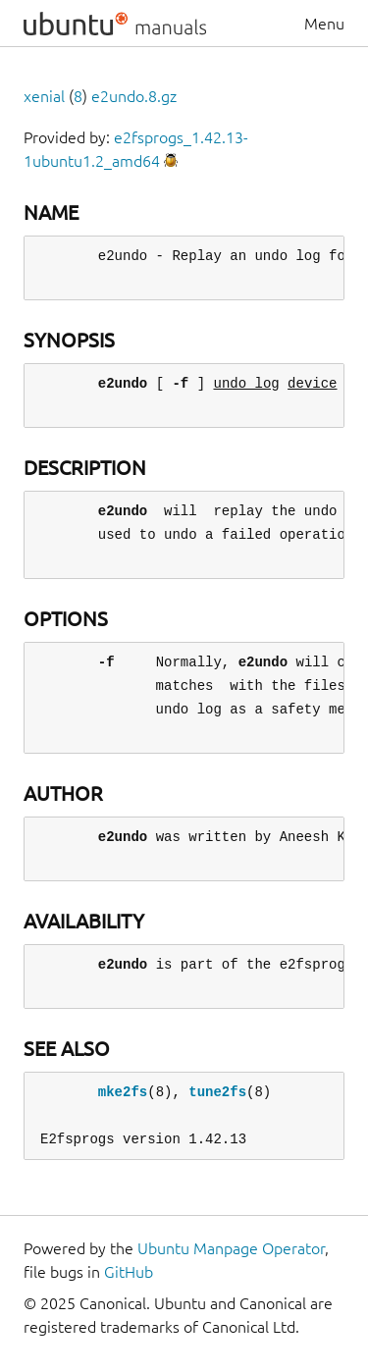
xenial (44, 96)
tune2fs (217, 1091)
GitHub (128, 1272)
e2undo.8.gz (134, 96)
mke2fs (122, 1091)
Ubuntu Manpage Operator (231, 1248)
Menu (324, 23)
